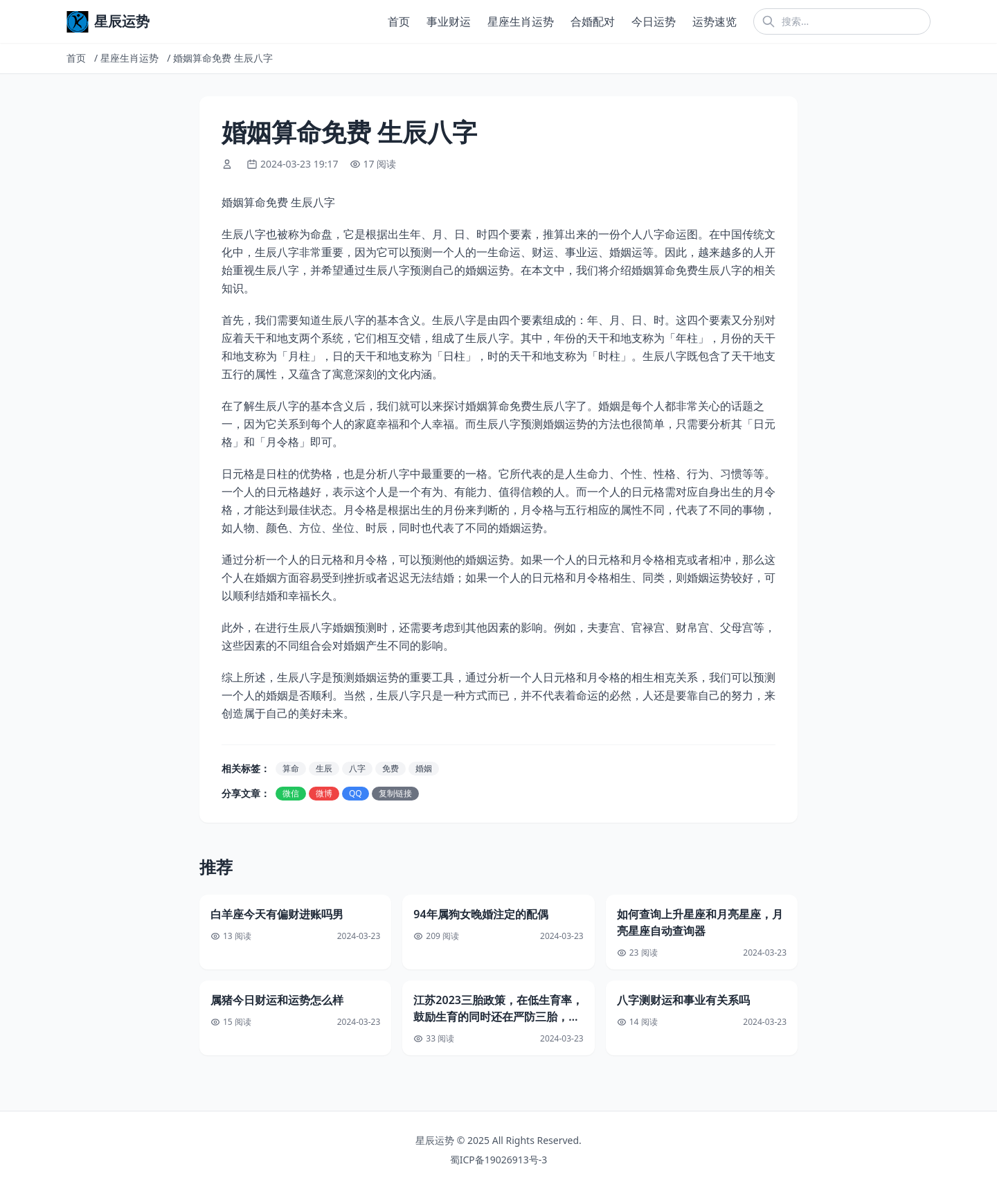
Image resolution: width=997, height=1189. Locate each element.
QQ (355, 793)
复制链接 (395, 793)
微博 (324, 793)
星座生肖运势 (520, 21)
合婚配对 (593, 21)
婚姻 (423, 768)
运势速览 (714, 21)
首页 (399, 21)
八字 (357, 768)
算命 (290, 768)
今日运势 (653, 21)
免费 (390, 768)
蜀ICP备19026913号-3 (499, 1159)
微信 (290, 793)
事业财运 (448, 21)
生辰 (324, 768)
